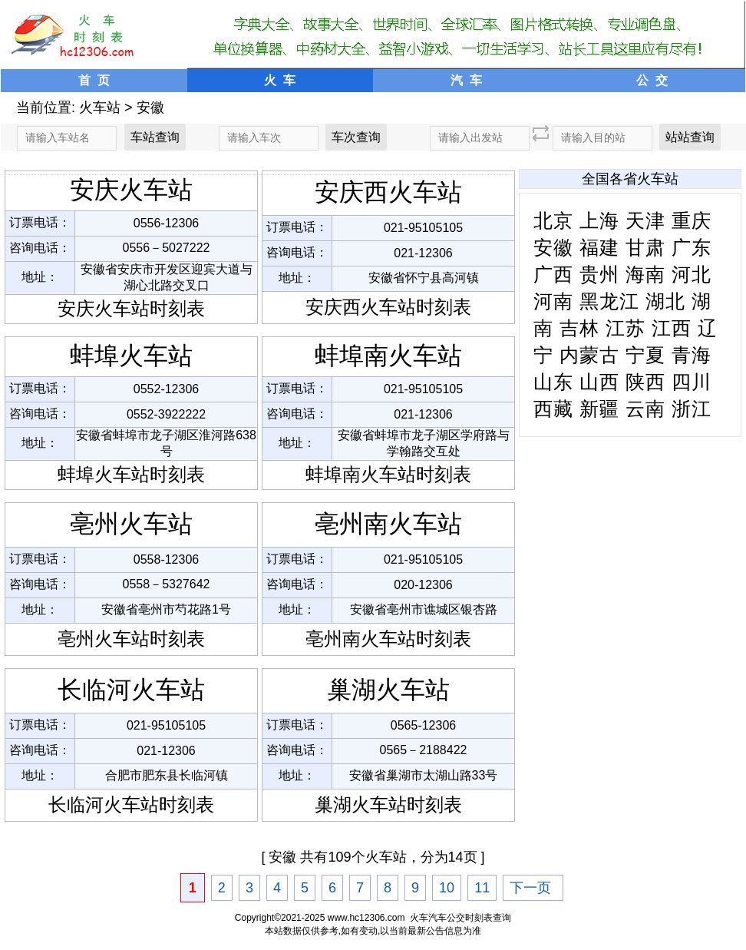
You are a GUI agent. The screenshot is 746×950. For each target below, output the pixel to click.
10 (446, 887)
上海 (599, 220)
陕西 (645, 381)
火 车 (279, 80)
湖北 (665, 301)
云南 (645, 408)
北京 (553, 220)
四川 (691, 381)
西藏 (553, 408)
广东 (691, 247)
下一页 (530, 887)
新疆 (599, 408)
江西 (672, 328)
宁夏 (645, 355)
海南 (645, 274)
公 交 (652, 80)
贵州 (599, 274)
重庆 (691, 220)
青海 (691, 355)
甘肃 (645, 247)
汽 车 (466, 80)
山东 (553, 381)
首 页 (94, 80)
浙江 (691, 408)
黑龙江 (609, 301)
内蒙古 (589, 355)
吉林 (579, 328)
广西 (553, 274)
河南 (553, 301)
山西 (599, 381)
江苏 (625, 328)
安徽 (150, 107)
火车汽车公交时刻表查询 (460, 917)
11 (482, 887)
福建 (599, 247)
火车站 (99, 107)
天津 (645, 220)
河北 (691, 274)
